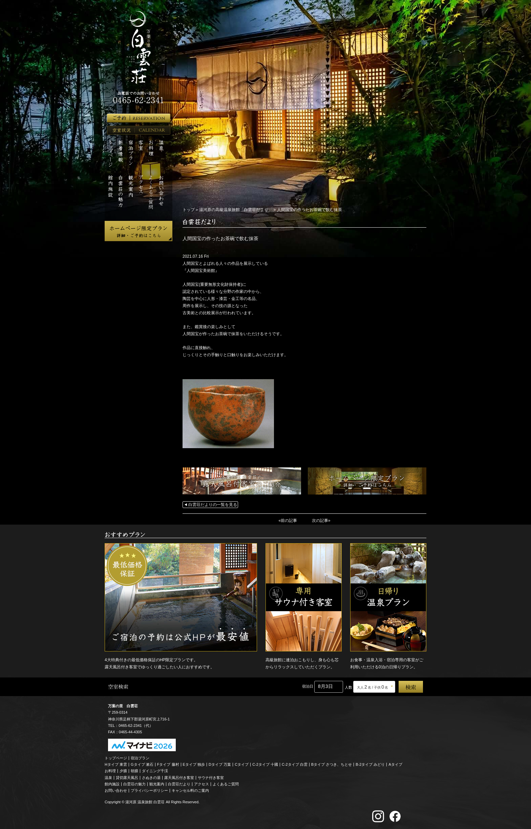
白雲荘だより (179, 784)
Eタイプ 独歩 (194, 764)
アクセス (201, 784)
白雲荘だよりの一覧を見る (212, 504)
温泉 (108, 777)
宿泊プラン (140, 758)
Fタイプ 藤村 (168, 764)
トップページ (116, 758)
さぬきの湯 (151, 777)
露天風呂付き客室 (179, 777)
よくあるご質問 (226, 784)
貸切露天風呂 (127, 777)
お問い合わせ (116, 790)
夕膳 (123, 771)
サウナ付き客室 (211, 777)
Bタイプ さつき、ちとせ (331, 764)
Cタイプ (242, 764)
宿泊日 (307, 686)
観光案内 (156, 784)
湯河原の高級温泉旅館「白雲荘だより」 (235, 209)
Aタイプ (395, 764)
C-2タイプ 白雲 (294, 764)
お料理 (110, 771)
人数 (348, 687)
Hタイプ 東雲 (116, 764)
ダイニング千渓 (155, 771)
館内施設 (112, 784)
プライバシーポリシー (149, 790)
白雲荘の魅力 (134, 784)
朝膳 (134, 771)
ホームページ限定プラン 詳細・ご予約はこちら (138, 231)
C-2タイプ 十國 (265, 764)
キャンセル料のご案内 (190, 790)
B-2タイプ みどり (370, 764)
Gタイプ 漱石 (142, 764)
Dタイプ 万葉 (220, 764)
